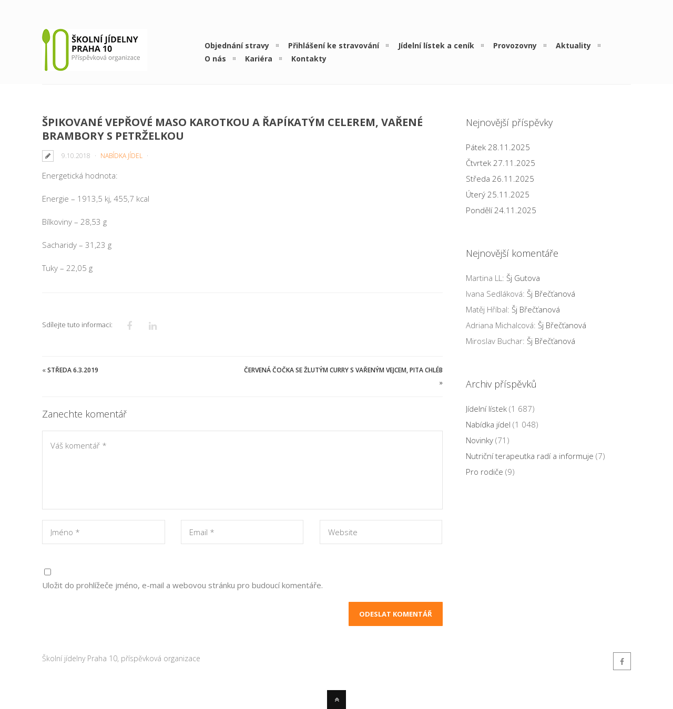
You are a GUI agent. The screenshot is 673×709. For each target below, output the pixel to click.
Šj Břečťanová (551, 293)
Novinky (479, 440)
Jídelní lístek (486, 408)
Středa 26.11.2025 (500, 178)
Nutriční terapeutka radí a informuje (530, 456)
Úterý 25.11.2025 (497, 194)
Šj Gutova (523, 278)
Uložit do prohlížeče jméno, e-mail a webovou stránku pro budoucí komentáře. (182, 585)
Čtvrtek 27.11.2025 (500, 163)
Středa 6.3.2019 (72, 370)
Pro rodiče (484, 471)
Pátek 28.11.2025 (498, 147)
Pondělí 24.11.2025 (501, 210)
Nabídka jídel (121, 155)
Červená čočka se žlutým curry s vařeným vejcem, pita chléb (343, 370)
